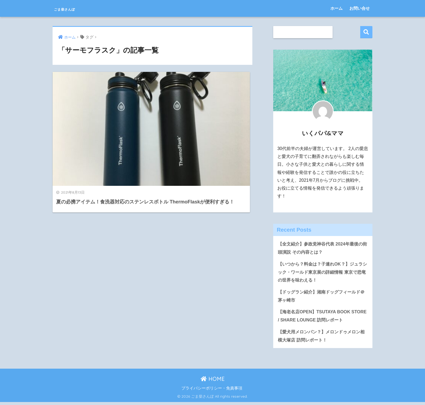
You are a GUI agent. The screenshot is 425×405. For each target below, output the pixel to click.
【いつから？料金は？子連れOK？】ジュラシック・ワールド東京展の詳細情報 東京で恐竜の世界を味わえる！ (323, 273)
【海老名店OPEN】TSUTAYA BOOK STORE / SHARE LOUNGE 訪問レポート (320, 318)
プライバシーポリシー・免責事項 (211, 391)
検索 (366, 32)
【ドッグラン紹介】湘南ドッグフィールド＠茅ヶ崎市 (321, 297)
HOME (213, 381)
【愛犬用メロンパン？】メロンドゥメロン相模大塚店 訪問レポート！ (321, 338)
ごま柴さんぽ (74, 8)
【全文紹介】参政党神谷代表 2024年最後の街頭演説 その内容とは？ (323, 248)
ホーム (336, 8)
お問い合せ (359, 8)
